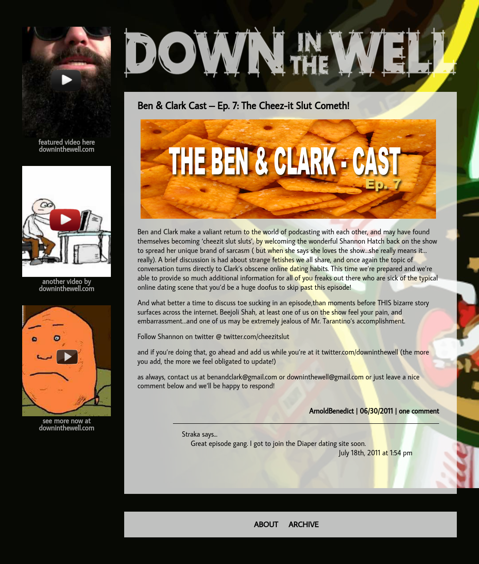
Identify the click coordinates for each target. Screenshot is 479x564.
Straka (191, 434)
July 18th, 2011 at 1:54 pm (375, 452)
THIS (384, 302)
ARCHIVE (304, 524)
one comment (419, 410)
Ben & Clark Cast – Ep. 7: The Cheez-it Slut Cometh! (243, 105)
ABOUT (266, 524)
